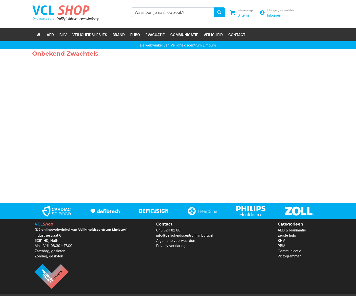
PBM (281, 246)
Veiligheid (213, 35)
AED (50, 35)
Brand (118, 35)
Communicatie (184, 35)
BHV (63, 35)
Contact (236, 35)
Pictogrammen (289, 256)
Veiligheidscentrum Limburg (102, 229)
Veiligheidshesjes (89, 35)
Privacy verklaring (171, 246)
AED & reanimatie (292, 230)
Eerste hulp (287, 235)
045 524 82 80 (168, 230)
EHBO (135, 35)
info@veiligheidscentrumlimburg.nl (184, 235)
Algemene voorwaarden (175, 240)
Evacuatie (155, 35)
